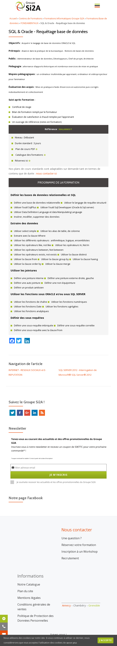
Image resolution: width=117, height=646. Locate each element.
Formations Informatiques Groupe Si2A (64, 18)
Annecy (66, 600)
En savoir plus (70, 642)
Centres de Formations (30, 18)
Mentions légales (29, 593)
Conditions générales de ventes (33, 602)
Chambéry (79, 600)
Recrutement (70, 553)
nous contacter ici (46, 173)
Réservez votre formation (78, 540)
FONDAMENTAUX (29, 23)
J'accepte (105, 640)
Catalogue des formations (30, 154)
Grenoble (94, 600)
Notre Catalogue (28, 580)
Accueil (13, 18)
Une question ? (71, 533)
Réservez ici (22, 160)
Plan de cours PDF (26, 149)
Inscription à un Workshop (79, 547)
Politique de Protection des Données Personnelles (35, 613)
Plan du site (25, 586)
